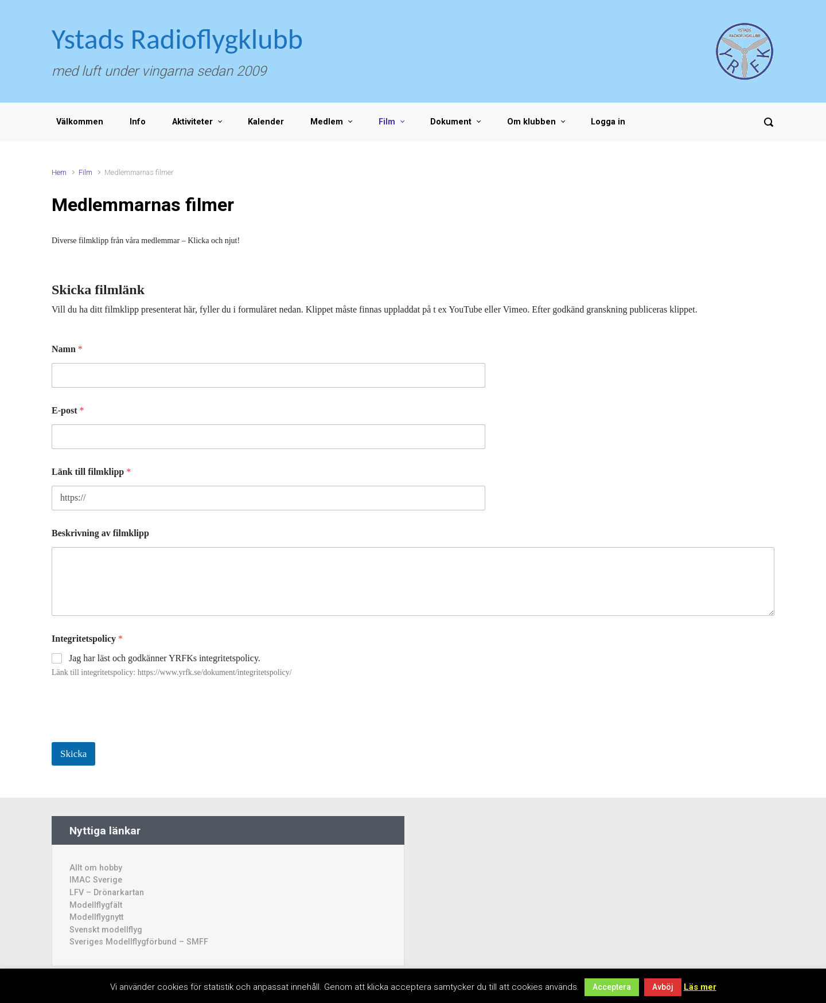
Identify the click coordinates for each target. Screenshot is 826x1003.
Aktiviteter (192, 122)
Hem (59, 172)
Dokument (451, 122)
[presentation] (139, 735)
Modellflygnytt (96, 917)
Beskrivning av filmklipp (100, 533)
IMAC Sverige (95, 880)
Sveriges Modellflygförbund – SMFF (138, 942)
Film (387, 122)
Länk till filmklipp (91, 472)
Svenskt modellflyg (105, 930)
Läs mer (700, 987)
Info (138, 122)
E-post (68, 410)
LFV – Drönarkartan (106, 892)
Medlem (326, 122)
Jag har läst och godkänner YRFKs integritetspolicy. (164, 658)
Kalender (266, 122)
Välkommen (79, 122)
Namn (67, 349)
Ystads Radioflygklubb (177, 38)
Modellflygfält (95, 905)
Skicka (73, 753)
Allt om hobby (95, 868)
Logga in (608, 122)
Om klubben (531, 122)
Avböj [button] (662, 987)
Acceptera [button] (612, 987)
